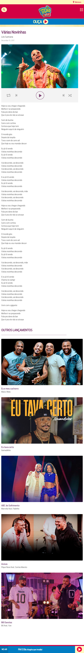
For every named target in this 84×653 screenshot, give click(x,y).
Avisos (4, 564)
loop (9, 101)
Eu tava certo (7, 447)
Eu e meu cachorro (10, 388)
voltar (15, 101)
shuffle (70, 101)
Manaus (78, 2)
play (39, 101)
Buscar (4, 9)
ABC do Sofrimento (10, 505)
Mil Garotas (6, 622)
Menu (81, 9)
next (64, 101)
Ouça (37, 22)
